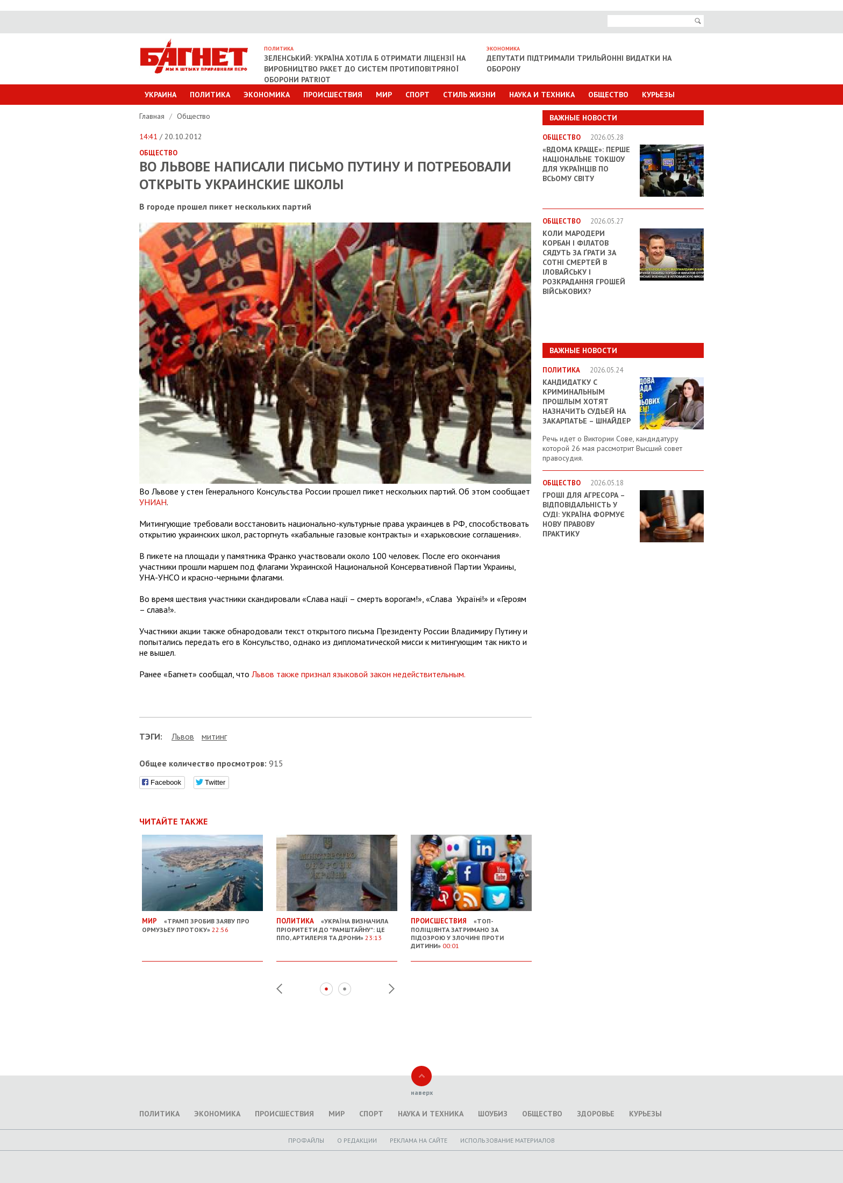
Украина (160, 94)
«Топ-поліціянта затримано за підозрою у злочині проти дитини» (471, 929)
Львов (183, 736)
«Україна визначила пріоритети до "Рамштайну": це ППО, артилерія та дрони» (336, 925)
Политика (210, 94)
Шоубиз (493, 1114)
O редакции (357, 1140)
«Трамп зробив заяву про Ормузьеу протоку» (202, 921)
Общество (608, 94)
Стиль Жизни (469, 94)
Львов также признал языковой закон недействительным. (359, 674)
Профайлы (306, 1140)
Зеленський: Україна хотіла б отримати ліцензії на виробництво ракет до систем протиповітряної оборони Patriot (365, 68)
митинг (214, 736)
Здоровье (596, 1114)
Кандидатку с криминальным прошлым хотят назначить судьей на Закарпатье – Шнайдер (586, 401)
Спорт (417, 94)
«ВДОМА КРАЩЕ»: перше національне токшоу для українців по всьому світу (586, 164)
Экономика (267, 94)
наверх (422, 1092)
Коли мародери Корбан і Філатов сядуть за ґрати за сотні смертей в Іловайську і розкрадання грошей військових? (583, 262)
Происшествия (332, 94)
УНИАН (153, 502)
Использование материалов (507, 1140)
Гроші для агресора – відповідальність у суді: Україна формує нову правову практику (583, 514)
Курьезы (658, 94)
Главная (153, 116)
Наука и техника (542, 94)
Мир (384, 94)
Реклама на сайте (418, 1140)
